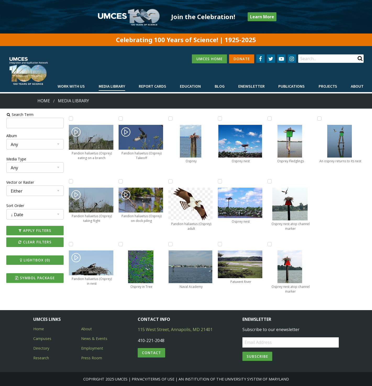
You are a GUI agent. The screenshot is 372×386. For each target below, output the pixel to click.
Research (41, 357)
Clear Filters (32, 241)
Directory (41, 348)
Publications (291, 86)
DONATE (242, 58)
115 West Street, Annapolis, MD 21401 (175, 329)
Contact (151, 352)
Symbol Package (32, 277)
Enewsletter (251, 86)
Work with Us (71, 86)
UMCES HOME (209, 58)
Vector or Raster (17, 182)
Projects (328, 86)
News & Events (94, 338)
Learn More (262, 17)
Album (8, 135)
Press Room (91, 357)
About (357, 86)
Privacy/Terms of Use (153, 379)
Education (190, 86)
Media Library (112, 86)
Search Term (17, 114)
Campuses (42, 338)
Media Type (13, 158)
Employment (92, 348)
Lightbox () (32, 260)
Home (43, 101)
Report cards (152, 86)
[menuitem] (71, 86)
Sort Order (12, 205)
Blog (220, 86)
